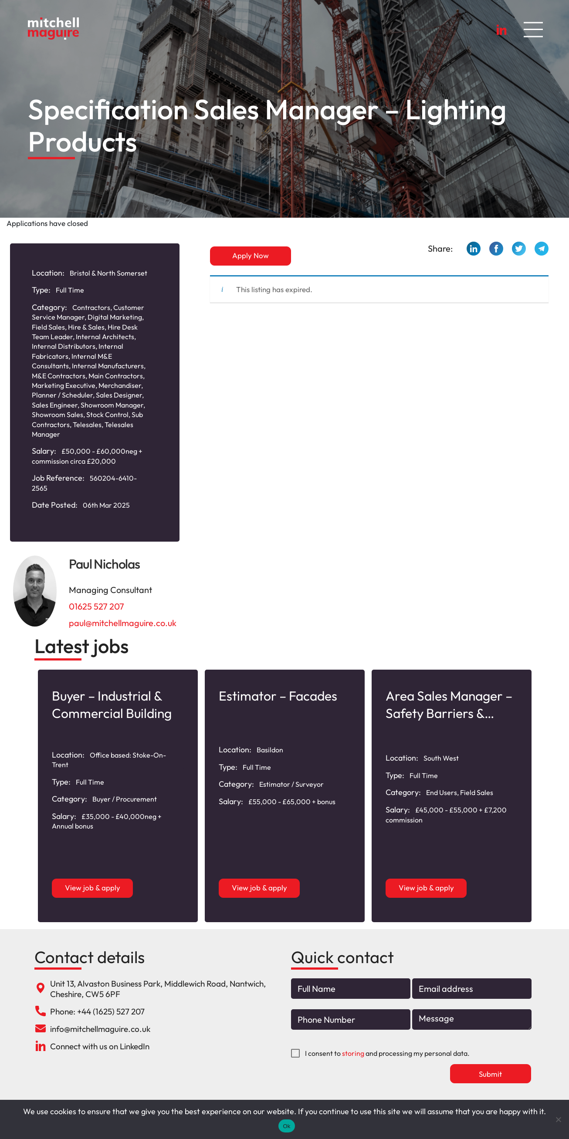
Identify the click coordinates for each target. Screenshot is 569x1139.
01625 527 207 (96, 606)
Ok (286, 1126)
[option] (118, 796)
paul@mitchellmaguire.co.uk (122, 622)
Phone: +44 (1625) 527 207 (97, 1011)
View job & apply (92, 887)
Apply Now (250, 255)
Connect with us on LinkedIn (99, 1046)
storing (353, 1053)
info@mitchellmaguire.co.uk (100, 1029)
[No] (558, 1119)
